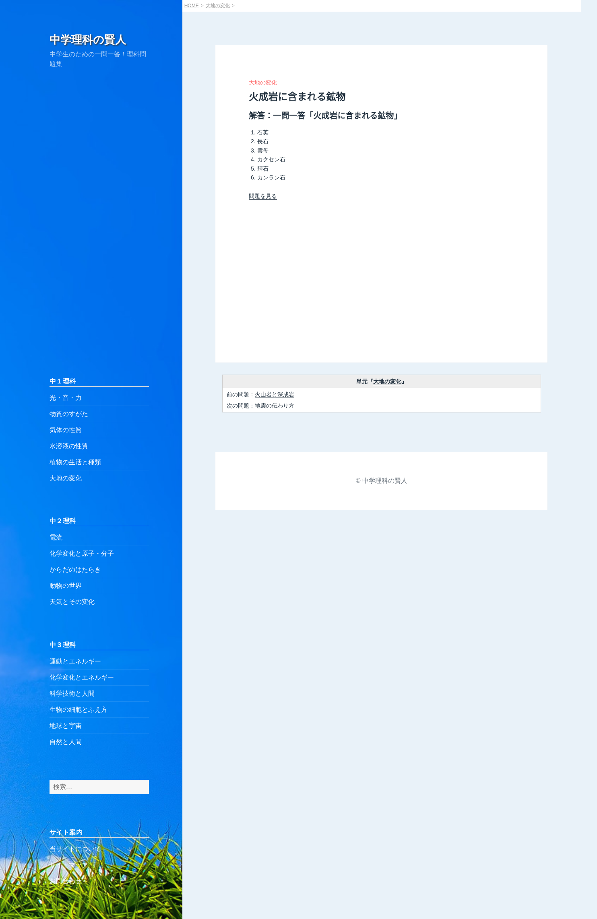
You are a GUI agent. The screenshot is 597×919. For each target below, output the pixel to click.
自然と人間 (66, 741)
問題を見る (263, 196)
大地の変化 (66, 478)
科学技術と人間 (72, 693)
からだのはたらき (75, 569)
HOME (191, 5)
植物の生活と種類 (75, 462)
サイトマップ (69, 864)
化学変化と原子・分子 (82, 553)
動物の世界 (66, 585)
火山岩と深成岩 (274, 394)
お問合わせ (66, 881)
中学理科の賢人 (88, 40)
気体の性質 (66, 430)
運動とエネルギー (75, 661)
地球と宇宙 (66, 725)
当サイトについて (75, 848)
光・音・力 (66, 397)
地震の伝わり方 (274, 405)
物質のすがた (69, 413)
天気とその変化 (72, 601)
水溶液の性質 (69, 446)
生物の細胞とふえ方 (78, 709)
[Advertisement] (99, 222)
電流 (56, 537)
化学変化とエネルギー (82, 677)
